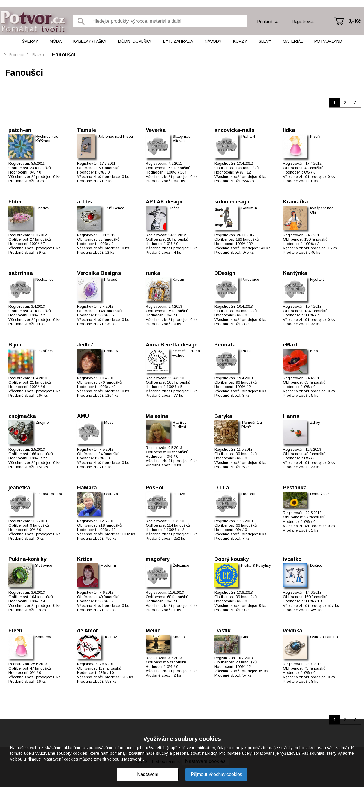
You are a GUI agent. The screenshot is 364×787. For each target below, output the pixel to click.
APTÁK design (164, 202)
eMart (290, 345)
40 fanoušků (314, 454)
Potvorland (328, 41)
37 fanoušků (40, 311)
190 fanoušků (178, 168)
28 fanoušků (177, 239)
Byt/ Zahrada (178, 41)
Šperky (30, 41)
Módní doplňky (134, 41)
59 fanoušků (109, 168)
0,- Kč (354, 21)
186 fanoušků (247, 239)
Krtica (84, 559)
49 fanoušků (109, 597)
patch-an (19, 130)
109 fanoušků (247, 168)
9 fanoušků (39, 525)
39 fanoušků (246, 597)
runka (153, 273)
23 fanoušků (40, 168)
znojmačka (22, 416)
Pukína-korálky (27, 559)
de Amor (87, 631)
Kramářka (295, 202)
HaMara (87, 488)
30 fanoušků (246, 454)
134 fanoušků (315, 311)
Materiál (293, 41)
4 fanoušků (313, 168)
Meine (153, 631)
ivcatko (292, 559)
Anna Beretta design (172, 345)
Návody (213, 41)
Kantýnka (295, 273)
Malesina (157, 416)
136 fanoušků (315, 239)
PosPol (154, 488)
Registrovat (303, 21)
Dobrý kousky (231, 559)
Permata (225, 345)
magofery (158, 559)
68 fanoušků (177, 597)
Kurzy (240, 41)
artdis (84, 202)
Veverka (156, 130)
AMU (83, 416)
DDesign (224, 273)
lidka (289, 130)
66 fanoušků (246, 525)
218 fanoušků (110, 525)
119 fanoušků (110, 668)
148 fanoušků (110, 311)
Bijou (15, 345)
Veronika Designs (99, 273)
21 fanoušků (40, 382)
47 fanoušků (40, 668)
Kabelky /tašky (89, 41)
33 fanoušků (109, 239)
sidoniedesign (231, 202)
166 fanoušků (41, 454)
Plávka (38, 54)
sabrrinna (20, 273)
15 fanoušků (177, 311)
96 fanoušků (246, 382)
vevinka (292, 631)
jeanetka (19, 488)
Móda (56, 41)
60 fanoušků (246, 311)
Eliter (15, 202)
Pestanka (295, 488)
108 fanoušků (178, 382)
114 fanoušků (178, 525)
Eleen (15, 631)
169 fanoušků (315, 597)
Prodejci (16, 54)
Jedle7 (85, 345)
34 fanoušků (109, 454)
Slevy (265, 41)
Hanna (291, 416)
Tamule (86, 130)
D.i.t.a (221, 488)
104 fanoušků (41, 597)
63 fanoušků (314, 382)
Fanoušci (63, 55)
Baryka (223, 416)
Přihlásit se (267, 21)
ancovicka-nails (234, 130)
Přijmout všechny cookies (216, 774)
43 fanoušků (314, 668)
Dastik (222, 631)
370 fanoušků (110, 382)
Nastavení (147, 774)
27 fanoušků (40, 239)
